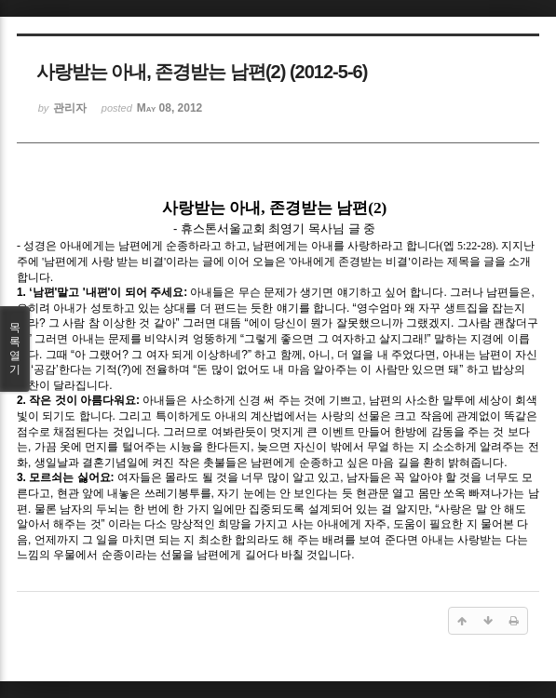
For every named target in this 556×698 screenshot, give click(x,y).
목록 (14, 349)
